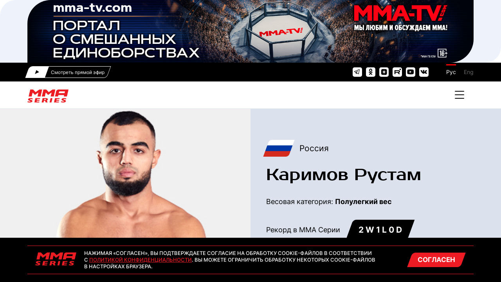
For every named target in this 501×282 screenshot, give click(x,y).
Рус (451, 72)
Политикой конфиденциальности (140, 260)
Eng (469, 72)
